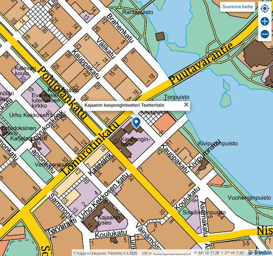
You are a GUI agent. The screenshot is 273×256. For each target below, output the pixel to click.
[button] (136, 123)
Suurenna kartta (238, 6)
